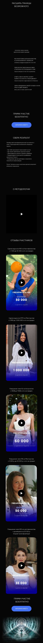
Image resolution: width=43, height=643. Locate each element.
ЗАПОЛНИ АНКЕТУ (21, 608)
